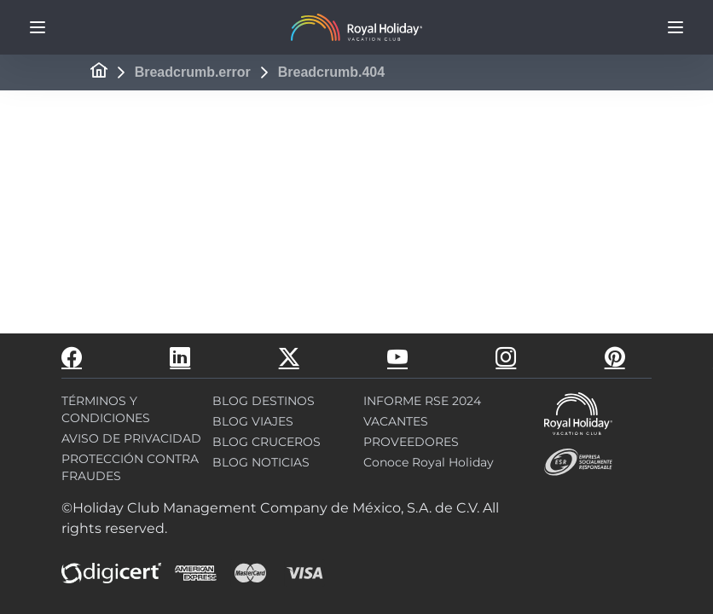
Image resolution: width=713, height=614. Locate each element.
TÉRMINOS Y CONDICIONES (105, 409)
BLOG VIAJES (252, 421)
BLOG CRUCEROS (266, 441)
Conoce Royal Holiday (428, 462)
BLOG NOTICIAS (261, 462)
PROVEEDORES (411, 441)
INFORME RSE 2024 (422, 400)
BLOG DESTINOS (263, 400)
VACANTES (395, 421)
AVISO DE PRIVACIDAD (131, 438)
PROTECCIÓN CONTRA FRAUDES (130, 467)
